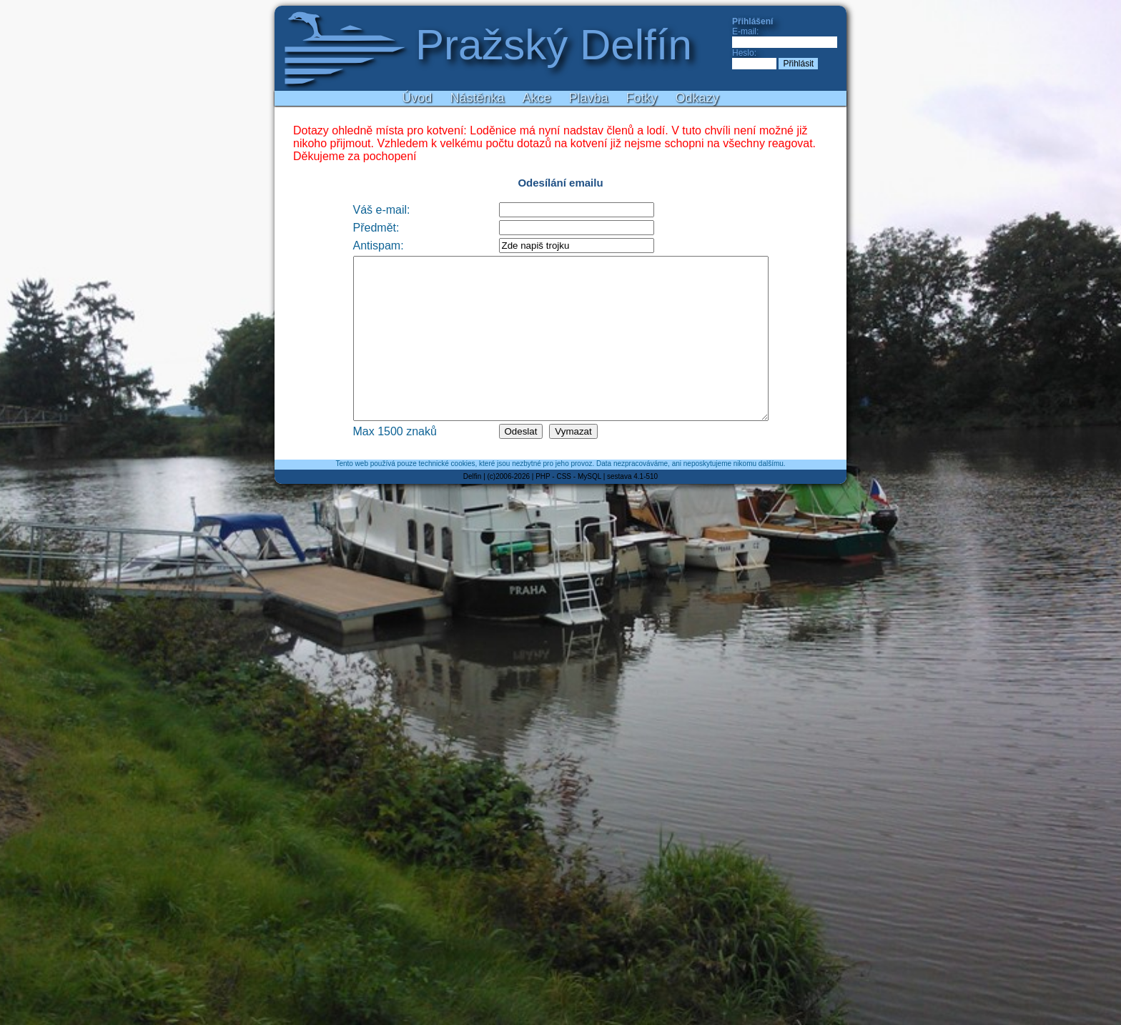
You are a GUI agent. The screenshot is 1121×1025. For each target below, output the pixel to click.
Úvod (417, 98)
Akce (536, 98)
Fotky (642, 98)
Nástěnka (477, 98)
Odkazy (697, 98)
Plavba (588, 98)
